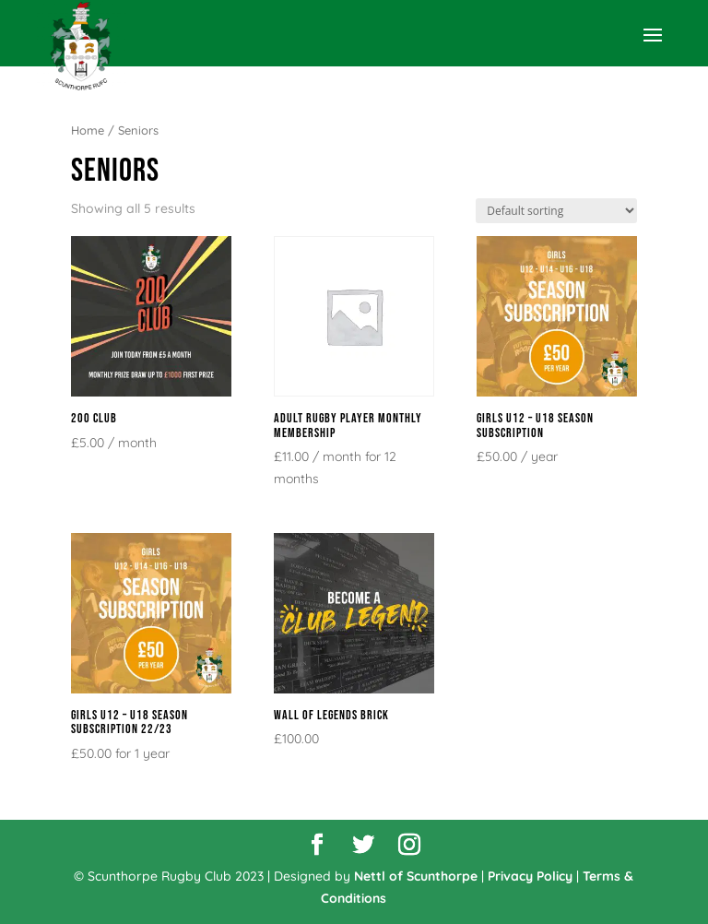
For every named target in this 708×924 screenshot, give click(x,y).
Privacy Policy (530, 876)
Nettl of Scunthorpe (416, 876)
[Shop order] (556, 210)
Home (87, 130)
